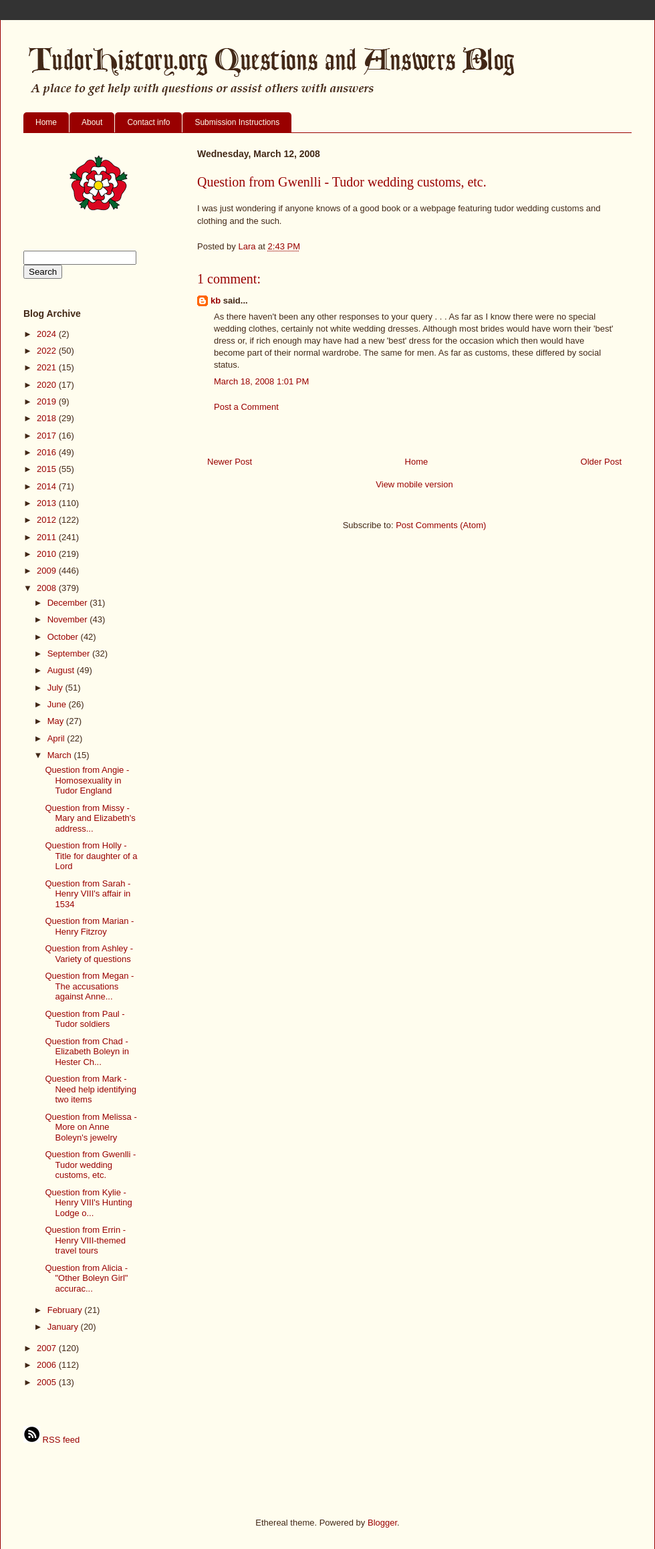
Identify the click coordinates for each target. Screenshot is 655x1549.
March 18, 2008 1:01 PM (261, 381)
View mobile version (414, 484)
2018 (48, 418)
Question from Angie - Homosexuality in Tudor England (87, 780)
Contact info (148, 122)
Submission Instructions (236, 122)
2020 (48, 385)
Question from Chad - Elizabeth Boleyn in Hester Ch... (87, 1051)
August (62, 670)
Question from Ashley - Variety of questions (89, 953)
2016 (48, 452)
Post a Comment (246, 407)
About (92, 122)
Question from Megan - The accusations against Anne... (89, 986)
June (58, 704)
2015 (48, 469)
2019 (48, 401)
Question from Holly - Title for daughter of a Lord (91, 855)
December (68, 603)
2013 (48, 503)
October (64, 637)
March (60, 755)
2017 (48, 436)
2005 (48, 1382)
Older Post (601, 462)
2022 (48, 351)
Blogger (382, 1523)
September (69, 653)
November (68, 619)
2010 (48, 554)
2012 (48, 520)
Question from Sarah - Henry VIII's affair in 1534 (87, 893)
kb (216, 300)
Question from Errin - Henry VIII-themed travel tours (85, 1240)
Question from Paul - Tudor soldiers (84, 1019)
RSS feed (51, 1440)
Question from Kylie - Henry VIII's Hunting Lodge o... (88, 1202)
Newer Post (229, 462)
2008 (48, 588)
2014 (48, 486)
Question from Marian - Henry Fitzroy (89, 926)
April (57, 738)
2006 (48, 1365)
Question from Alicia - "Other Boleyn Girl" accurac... (86, 1278)
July (56, 688)
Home (46, 122)
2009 (48, 571)
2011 (48, 537)
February (66, 1310)
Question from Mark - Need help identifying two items (90, 1089)
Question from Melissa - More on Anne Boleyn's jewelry (90, 1127)
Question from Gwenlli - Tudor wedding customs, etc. (90, 1164)
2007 (48, 1348)
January (64, 1327)
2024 (48, 334)
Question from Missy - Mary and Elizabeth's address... (90, 818)
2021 (48, 367)
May (56, 721)
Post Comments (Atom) (441, 525)
